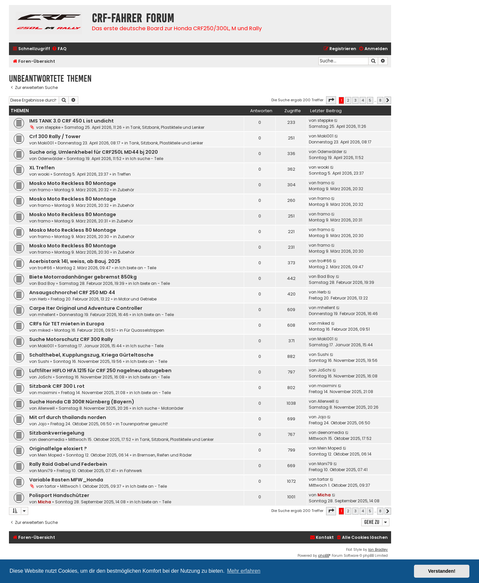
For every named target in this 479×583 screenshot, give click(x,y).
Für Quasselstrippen (144, 330)
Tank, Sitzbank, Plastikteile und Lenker (167, 127)
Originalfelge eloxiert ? (58, 448)
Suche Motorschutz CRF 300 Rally (71, 339)
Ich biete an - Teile (137, 268)
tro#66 (45, 268)
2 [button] (348, 100)
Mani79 (45, 470)
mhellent (46, 314)
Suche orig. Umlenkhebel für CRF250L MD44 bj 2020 (93, 152)
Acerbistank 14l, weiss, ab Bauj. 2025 (74, 261)
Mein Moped (50, 455)
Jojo (42, 424)
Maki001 (46, 143)
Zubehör (125, 190)
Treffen (124, 174)
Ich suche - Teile (146, 158)
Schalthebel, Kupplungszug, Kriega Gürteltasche (91, 355)
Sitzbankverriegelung (56, 433)
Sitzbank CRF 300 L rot (57, 386)
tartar (50, 486)
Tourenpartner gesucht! (144, 424)
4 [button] (363, 100)
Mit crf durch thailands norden (67, 417)
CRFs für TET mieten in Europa (66, 323)
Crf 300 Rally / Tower (55, 136)
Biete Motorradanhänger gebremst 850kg (83, 277)
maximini (47, 392)
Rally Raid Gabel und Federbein (68, 464)
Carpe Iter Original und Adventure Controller (85, 308)
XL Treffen (42, 167)
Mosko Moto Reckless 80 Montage (72, 183)
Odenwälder (50, 158)
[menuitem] (59, 48)
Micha (44, 502)
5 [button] (370, 100)
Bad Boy (46, 283)
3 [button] (355, 100)
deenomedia (51, 439)
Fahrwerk (133, 470)
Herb (42, 299)
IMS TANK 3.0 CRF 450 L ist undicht (71, 121)
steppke (52, 127)
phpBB (323, 555)
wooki (43, 174)
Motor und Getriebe (137, 299)
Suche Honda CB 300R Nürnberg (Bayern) (81, 401)
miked (44, 330)
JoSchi (45, 377)
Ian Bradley (378, 549)
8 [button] (380, 100)
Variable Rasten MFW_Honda (66, 479)
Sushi (43, 361)
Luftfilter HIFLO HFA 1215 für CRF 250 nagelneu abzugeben (100, 370)
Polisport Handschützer (59, 495)
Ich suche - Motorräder (160, 408)
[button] (331, 100)
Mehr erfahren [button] (243, 571)
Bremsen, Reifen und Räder (164, 455)
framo (44, 190)
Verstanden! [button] (441, 571)
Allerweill (46, 408)
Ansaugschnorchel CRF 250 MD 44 (72, 292)
